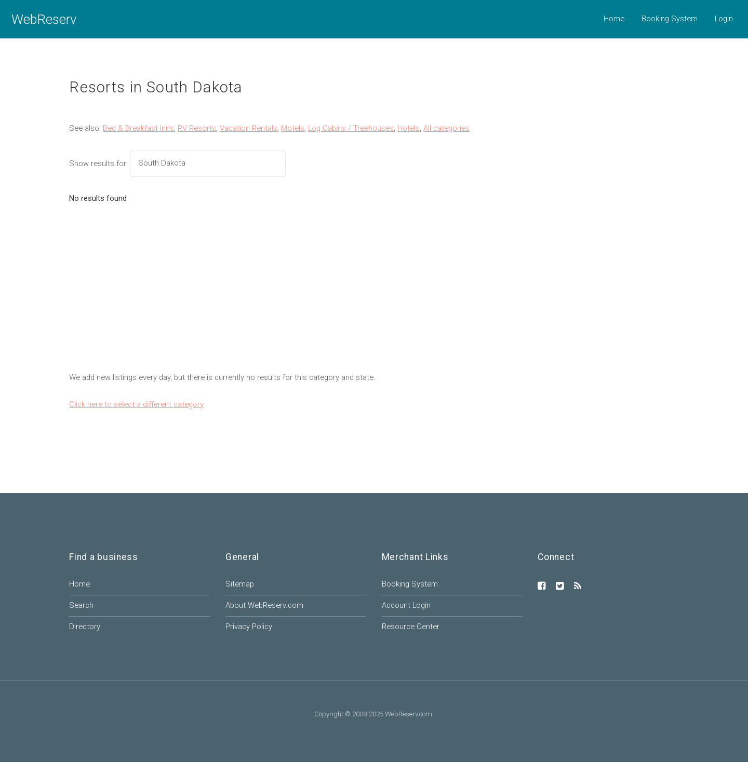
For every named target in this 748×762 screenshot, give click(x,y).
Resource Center (410, 626)
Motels (292, 128)
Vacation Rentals (248, 128)
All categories (446, 128)
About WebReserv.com (264, 605)
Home (614, 18)
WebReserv (43, 19)
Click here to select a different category (136, 404)
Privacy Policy (248, 626)
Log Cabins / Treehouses (351, 128)
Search (81, 605)
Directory (84, 626)
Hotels (408, 128)
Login (724, 18)
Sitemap (239, 584)
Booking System (670, 18)
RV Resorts (197, 128)
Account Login (406, 605)
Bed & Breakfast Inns (138, 128)
